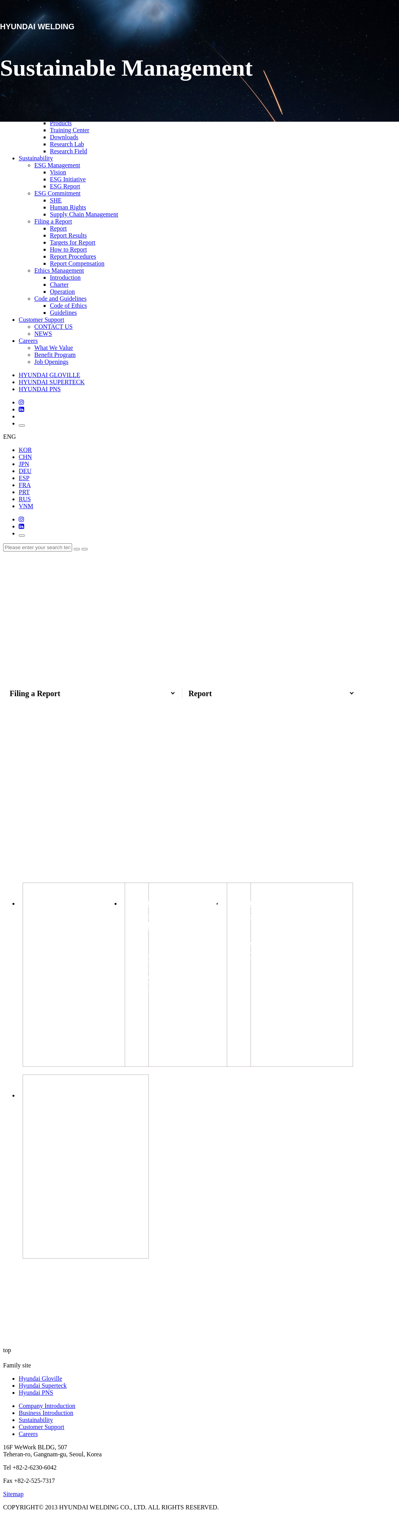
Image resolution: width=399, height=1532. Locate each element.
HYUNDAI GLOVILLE (49, 375)
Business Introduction (46, 1427)
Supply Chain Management (84, 214)
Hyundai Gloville (40, 1393)
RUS (25, 499)
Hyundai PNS (36, 1407)
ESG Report (65, 186)
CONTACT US (53, 326)
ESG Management (57, 165)
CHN (25, 457)
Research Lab (67, 144)
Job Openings (51, 361)
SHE (56, 200)
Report (58, 228)
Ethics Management (59, 270)
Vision (58, 172)
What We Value (53, 347)
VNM (26, 506)
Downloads (64, 137)
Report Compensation (77, 263)
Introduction (65, 277)
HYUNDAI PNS (40, 389)
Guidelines (63, 312)
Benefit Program (55, 354)
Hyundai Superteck (43, 1400)
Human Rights (68, 207)
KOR (25, 450)
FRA (25, 485)
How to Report (68, 249)
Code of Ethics (68, 305)
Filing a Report (53, 221)
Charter (59, 284)
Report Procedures (73, 256)
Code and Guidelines (60, 298)
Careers (28, 340)
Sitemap (13, 1508)
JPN (24, 464)
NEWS (43, 333)
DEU (25, 471)
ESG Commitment (57, 193)
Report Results (68, 235)
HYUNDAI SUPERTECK (52, 382)
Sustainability (36, 158)
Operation (62, 291)
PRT (24, 492)
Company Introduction (47, 1420)
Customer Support (41, 319)
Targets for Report (72, 242)
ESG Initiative (68, 179)
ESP (24, 478)
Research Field (68, 151)
